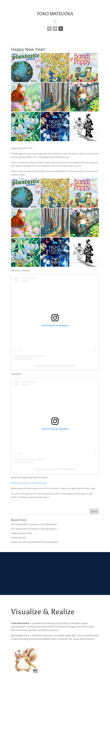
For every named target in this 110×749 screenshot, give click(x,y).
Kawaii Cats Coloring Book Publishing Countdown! (35, 542)
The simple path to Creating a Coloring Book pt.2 (34, 524)
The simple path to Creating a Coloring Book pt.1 (34, 528)
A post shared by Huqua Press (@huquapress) (55, 366)
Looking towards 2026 (21, 533)
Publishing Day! (18, 537)
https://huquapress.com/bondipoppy (29, 483)
